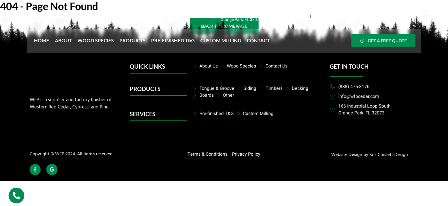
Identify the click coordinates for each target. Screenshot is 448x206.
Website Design (346, 155)
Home (41, 40)
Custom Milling (220, 40)
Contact (258, 40)
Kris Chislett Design (388, 155)
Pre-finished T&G (173, 40)
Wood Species (95, 40)
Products (132, 40)
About (63, 40)
